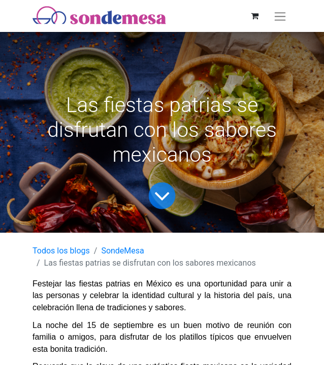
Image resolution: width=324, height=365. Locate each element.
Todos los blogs (61, 251)
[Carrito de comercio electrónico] (254, 16)
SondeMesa (122, 251)
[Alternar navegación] (280, 16)
